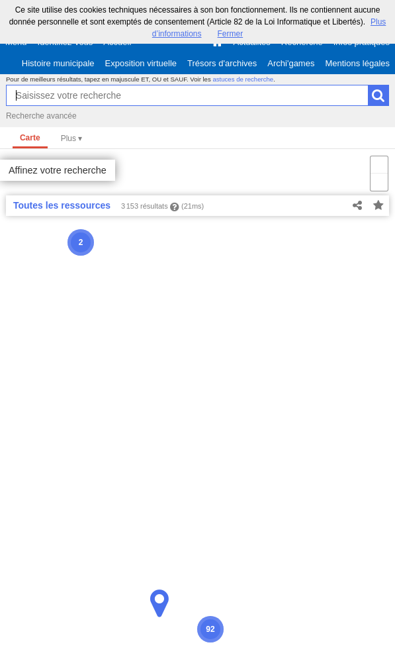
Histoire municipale (58, 63)
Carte (30, 137)
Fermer (230, 33)
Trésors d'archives (222, 63)
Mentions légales (357, 63)
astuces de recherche (242, 79)
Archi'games (290, 63)
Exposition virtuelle (141, 63)
